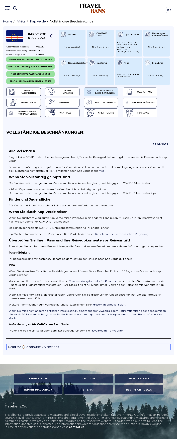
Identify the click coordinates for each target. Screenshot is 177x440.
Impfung (62, 103)
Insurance (148, 114)
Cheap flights (108, 114)
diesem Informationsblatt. (109, 306)
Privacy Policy (138, 379)
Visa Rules (63, 114)
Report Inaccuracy (38, 391)
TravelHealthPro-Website (107, 332)
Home (7, 21)
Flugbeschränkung (152, 103)
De (169, 10)
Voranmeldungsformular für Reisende (93, 282)
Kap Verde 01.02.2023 (37, 36)
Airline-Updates (67, 92)
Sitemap (88, 391)
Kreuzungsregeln (110, 103)
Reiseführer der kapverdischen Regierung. (122, 235)
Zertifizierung (24, 103)
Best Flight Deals (139, 391)
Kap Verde (38, 21)
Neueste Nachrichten (23, 92)
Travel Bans (92, 8)
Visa (101, 172)
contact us (76, 428)
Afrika (21, 21)
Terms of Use (38, 379)
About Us (88, 379)
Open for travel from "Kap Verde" (24, 114)
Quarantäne (149, 92)
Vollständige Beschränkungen (109, 92)
